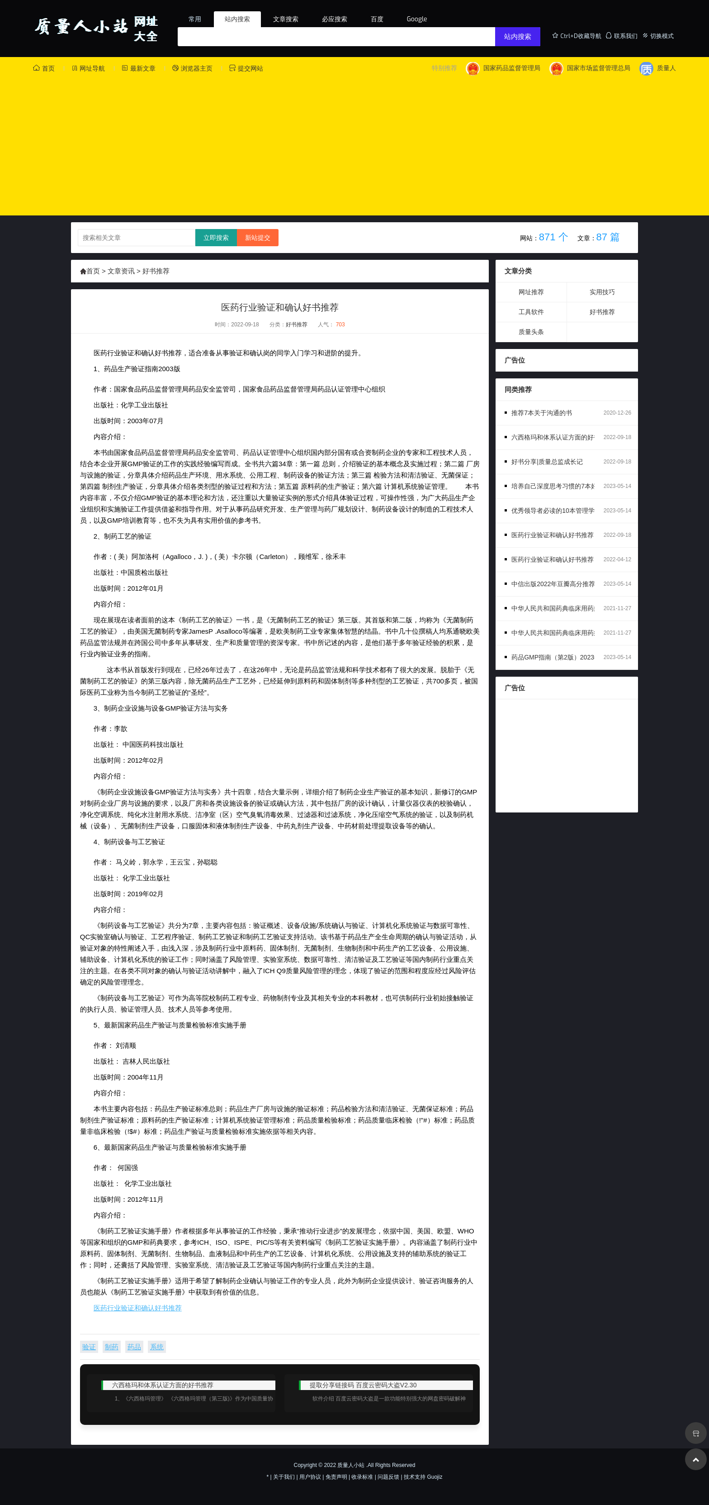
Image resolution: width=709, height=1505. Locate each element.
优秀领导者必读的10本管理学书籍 (559, 510)
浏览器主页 (192, 68)
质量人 (657, 69)
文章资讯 (121, 271)
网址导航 (88, 68)
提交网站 (246, 68)
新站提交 (257, 237)
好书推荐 (155, 271)
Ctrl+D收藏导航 (576, 36)
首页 (44, 68)
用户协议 (310, 1477)
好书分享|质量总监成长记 (547, 461)
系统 (157, 1347)
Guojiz (434, 1477)
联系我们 (621, 36)
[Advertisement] (354, 143)
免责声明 (336, 1477)
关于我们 (284, 1477)
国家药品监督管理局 (503, 69)
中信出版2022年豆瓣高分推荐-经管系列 (567, 584)
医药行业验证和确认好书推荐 (138, 1308)
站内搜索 (517, 36)
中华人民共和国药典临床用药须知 (558, 632)
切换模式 (658, 36)
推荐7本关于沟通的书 (541, 412)
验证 (89, 1347)
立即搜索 (216, 237)
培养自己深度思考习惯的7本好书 (557, 486)
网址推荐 (531, 292)
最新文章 (138, 68)
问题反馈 (388, 1477)
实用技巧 (602, 292)
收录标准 (362, 1477)
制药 (111, 1347)
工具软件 (531, 311)
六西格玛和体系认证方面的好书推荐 (562, 437)
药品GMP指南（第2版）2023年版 (559, 657)
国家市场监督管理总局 (589, 69)
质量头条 (531, 331)
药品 (134, 1347)
